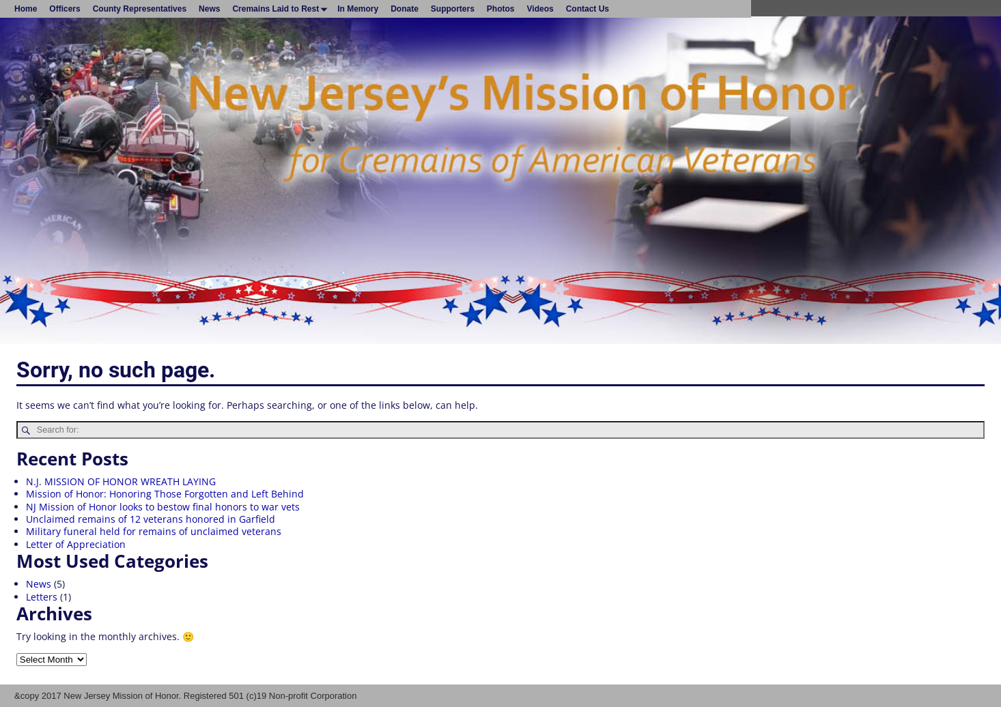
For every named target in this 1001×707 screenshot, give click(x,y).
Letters (41, 596)
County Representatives (139, 9)
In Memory (357, 9)
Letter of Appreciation (76, 544)
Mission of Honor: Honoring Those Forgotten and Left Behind (165, 493)
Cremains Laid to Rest (281, 9)
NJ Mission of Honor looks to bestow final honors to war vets (163, 506)
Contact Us (587, 9)
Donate (405, 9)
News (209, 9)
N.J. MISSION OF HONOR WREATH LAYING (121, 481)
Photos (501, 9)
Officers (64, 9)
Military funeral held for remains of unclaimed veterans (153, 531)
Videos (540, 9)
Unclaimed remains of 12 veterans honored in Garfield (150, 519)
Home (25, 9)
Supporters (453, 9)
